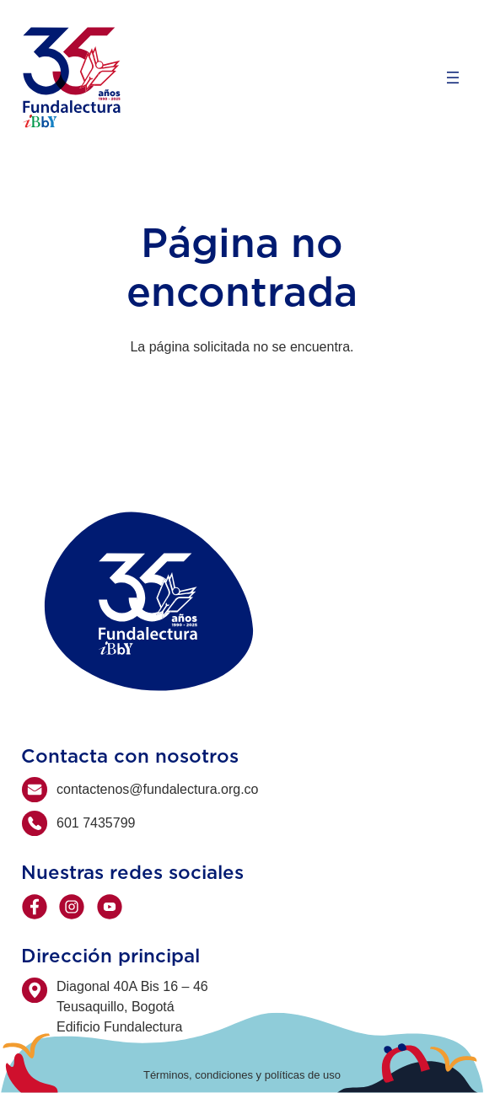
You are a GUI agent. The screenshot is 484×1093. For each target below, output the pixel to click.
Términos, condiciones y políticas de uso (242, 1075)
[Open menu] (453, 77)
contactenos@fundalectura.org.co (157, 789)
